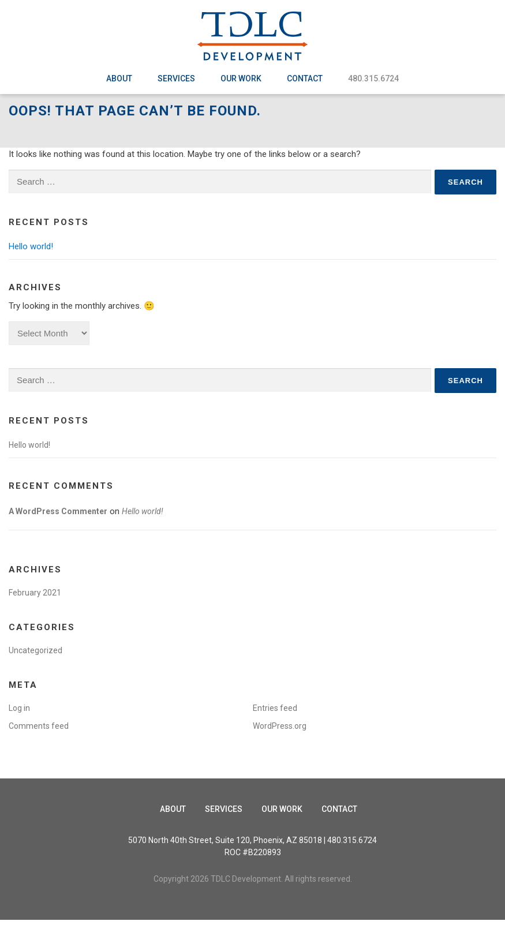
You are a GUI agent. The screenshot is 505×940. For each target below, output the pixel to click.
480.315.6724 (373, 78)
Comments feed (39, 746)
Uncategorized (35, 670)
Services (176, 78)
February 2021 (35, 612)
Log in (19, 728)
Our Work (240, 78)
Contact (305, 78)
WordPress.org (279, 746)
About (119, 78)
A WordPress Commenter (58, 531)
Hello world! (31, 266)
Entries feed (275, 728)
